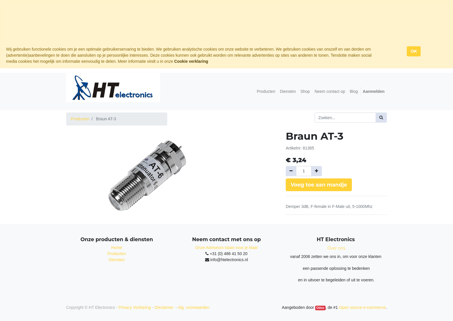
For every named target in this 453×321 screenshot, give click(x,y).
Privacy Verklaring (134, 307)
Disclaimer (164, 307)
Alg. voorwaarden (193, 307)
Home (116, 247)
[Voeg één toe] (316, 171)
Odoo (320, 307)
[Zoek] (381, 117)
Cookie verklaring (191, 61)
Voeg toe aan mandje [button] (319, 185)
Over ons (336, 248)
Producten (80, 119)
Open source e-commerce (362, 307)
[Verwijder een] (291, 171)
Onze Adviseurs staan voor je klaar (226, 247)
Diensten (117, 259)
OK (414, 51)
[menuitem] (266, 91)
